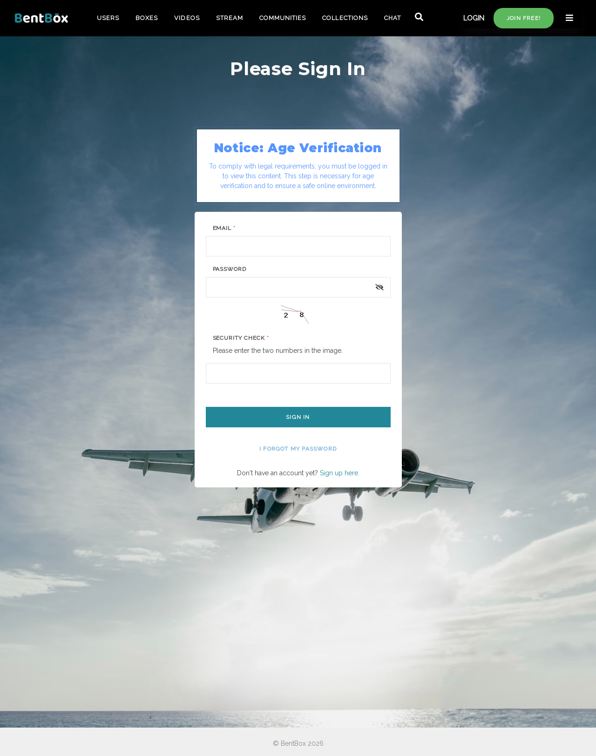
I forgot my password (298, 449)
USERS (108, 17)
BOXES (146, 17)
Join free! (524, 18)
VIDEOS (186, 17)
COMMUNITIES (282, 17)
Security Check (241, 338)
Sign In (298, 417)
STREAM (229, 17)
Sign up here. (339, 473)
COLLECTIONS (344, 17)
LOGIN (473, 18)
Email (224, 228)
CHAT (392, 17)
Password (230, 269)
